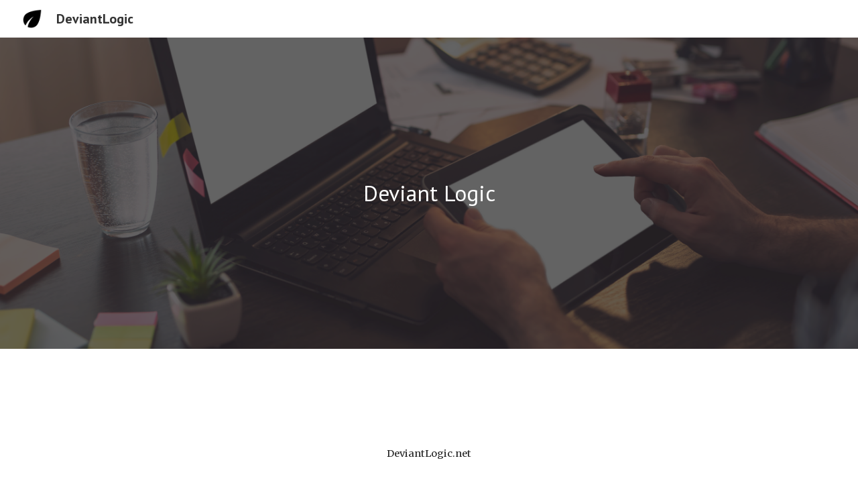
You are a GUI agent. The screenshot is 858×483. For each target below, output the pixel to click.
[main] (429, 193)
